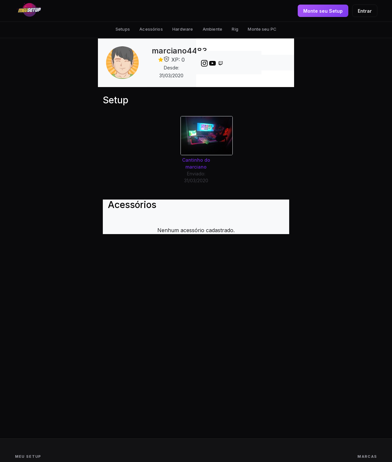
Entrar (365, 11)
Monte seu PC (262, 29)
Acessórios (151, 29)
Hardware (182, 29)
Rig (235, 29)
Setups (123, 29)
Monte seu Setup (323, 11)
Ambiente (212, 29)
